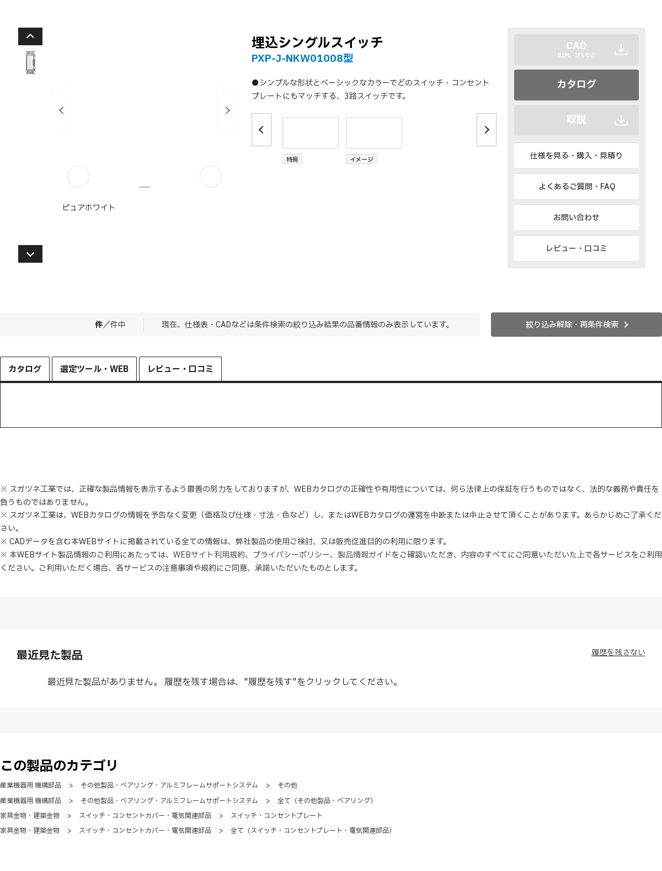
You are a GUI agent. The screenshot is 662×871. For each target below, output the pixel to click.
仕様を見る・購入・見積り (576, 156)
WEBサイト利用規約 (209, 555)
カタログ (576, 84)
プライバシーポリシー (291, 555)
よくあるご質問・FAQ (576, 187)
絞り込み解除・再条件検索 (572, 325)
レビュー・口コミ (576, 248)
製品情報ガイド (365, 555)
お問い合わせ (576, 218)
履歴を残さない (618, 652)
